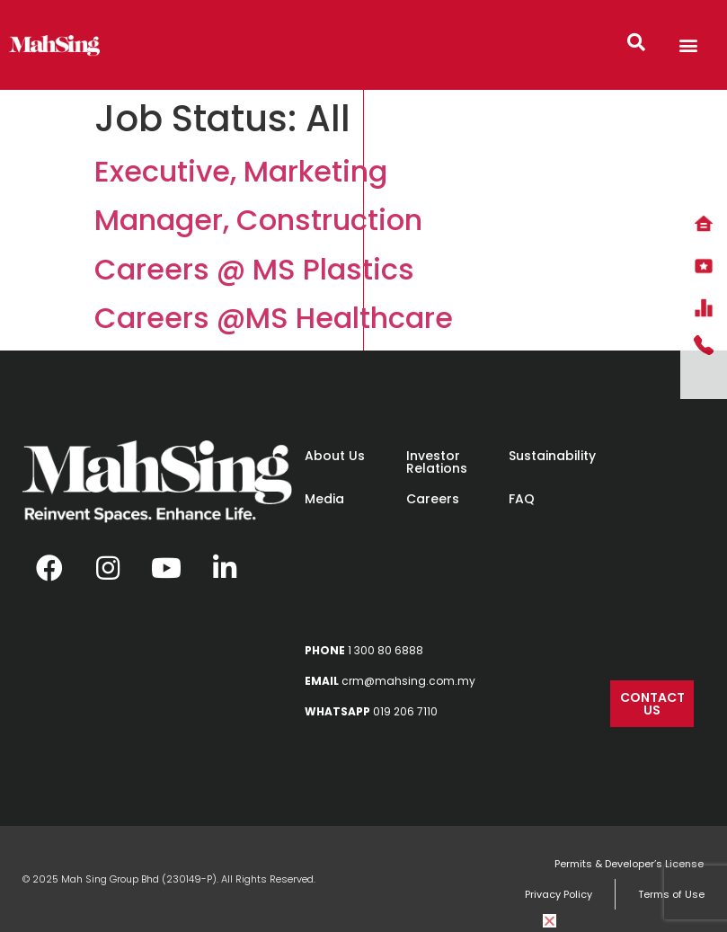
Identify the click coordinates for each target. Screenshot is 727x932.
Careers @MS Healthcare (273, 317)
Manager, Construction (258, 220)
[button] (689, 45)
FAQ (522, 499)
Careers (432, 499)
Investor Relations (436, 462)
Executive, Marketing (240, 171)
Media (324, 499)
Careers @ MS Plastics (254, 269)
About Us (335, 456)
